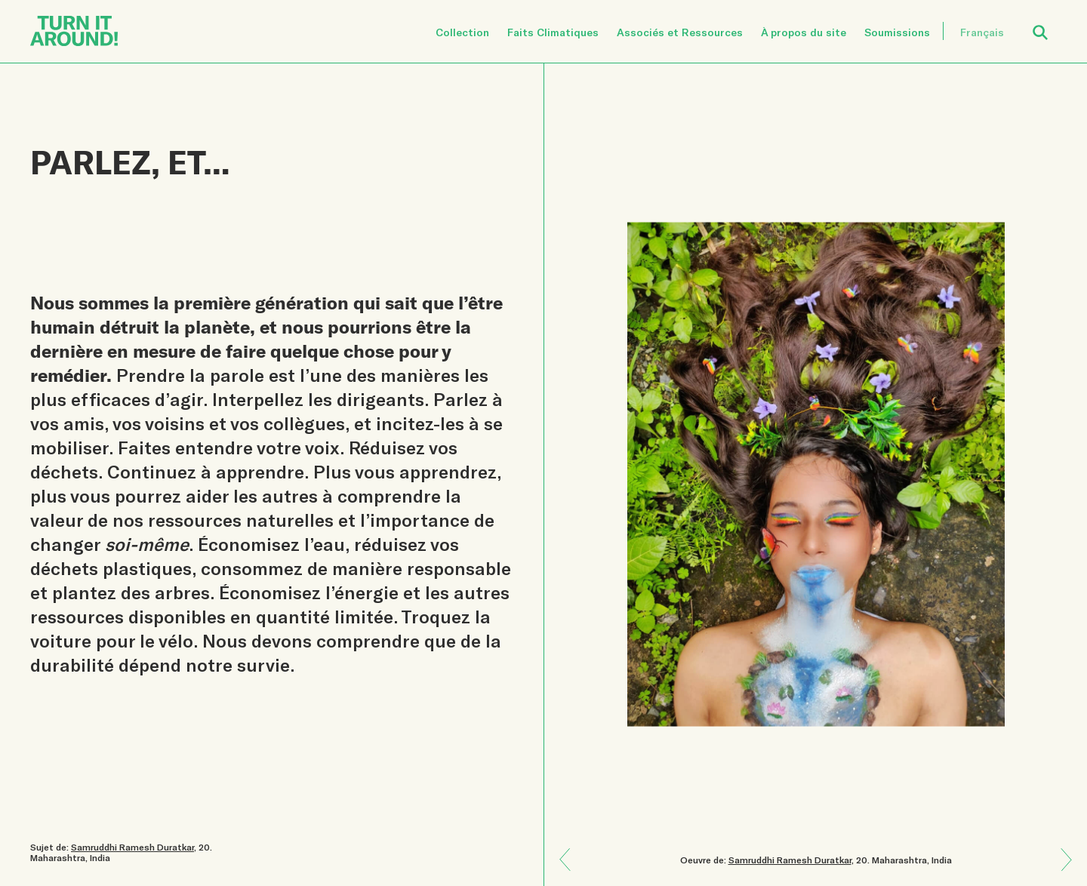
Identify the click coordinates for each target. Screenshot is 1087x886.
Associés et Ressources (680, 32)
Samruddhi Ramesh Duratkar (789, 859)
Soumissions (897, 32)
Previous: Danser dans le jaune (1060, 870)
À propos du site (803, 32)
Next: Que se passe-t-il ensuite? (570, 848)
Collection (462, 32)
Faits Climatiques (553, 32)
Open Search (1050, 23)
